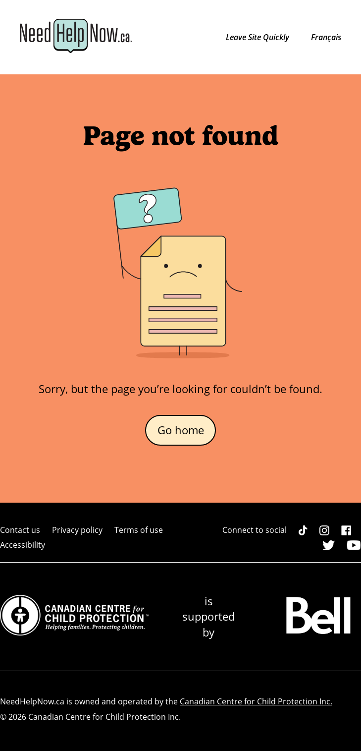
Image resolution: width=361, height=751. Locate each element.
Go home (180, 430)
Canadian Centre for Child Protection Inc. (256, 701)
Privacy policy (77, 529)
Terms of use (138, 529)
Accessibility (22, 544)
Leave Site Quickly (258, 37)
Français (326, 37)
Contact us (20, 529)
